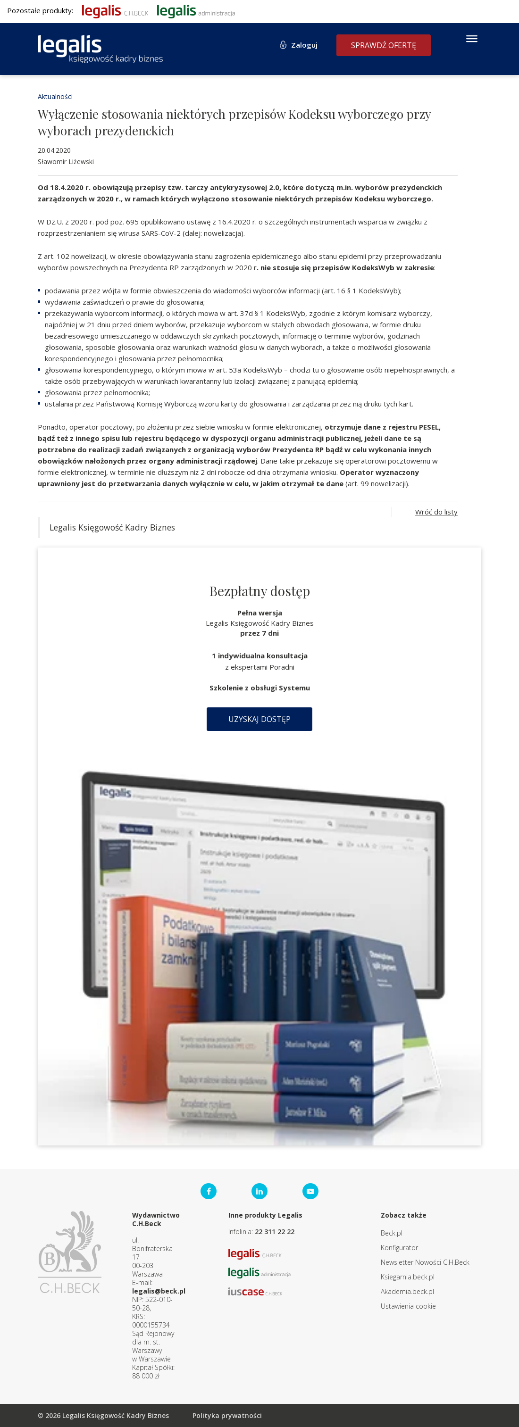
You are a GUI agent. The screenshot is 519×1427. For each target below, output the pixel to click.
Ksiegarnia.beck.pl (408, 1276)
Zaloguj (304, 45)
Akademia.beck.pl (407, 1291)
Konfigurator (399, 1247)
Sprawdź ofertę (383, 45)
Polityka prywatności (227, 1415)
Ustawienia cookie (408, 1306)
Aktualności (55, 96)
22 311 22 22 (274, 1231)
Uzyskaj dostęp (259, 719)
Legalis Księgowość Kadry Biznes (112, 527)
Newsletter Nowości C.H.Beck (425, 1262)
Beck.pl (391, 1232)
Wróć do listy (436, 511)
